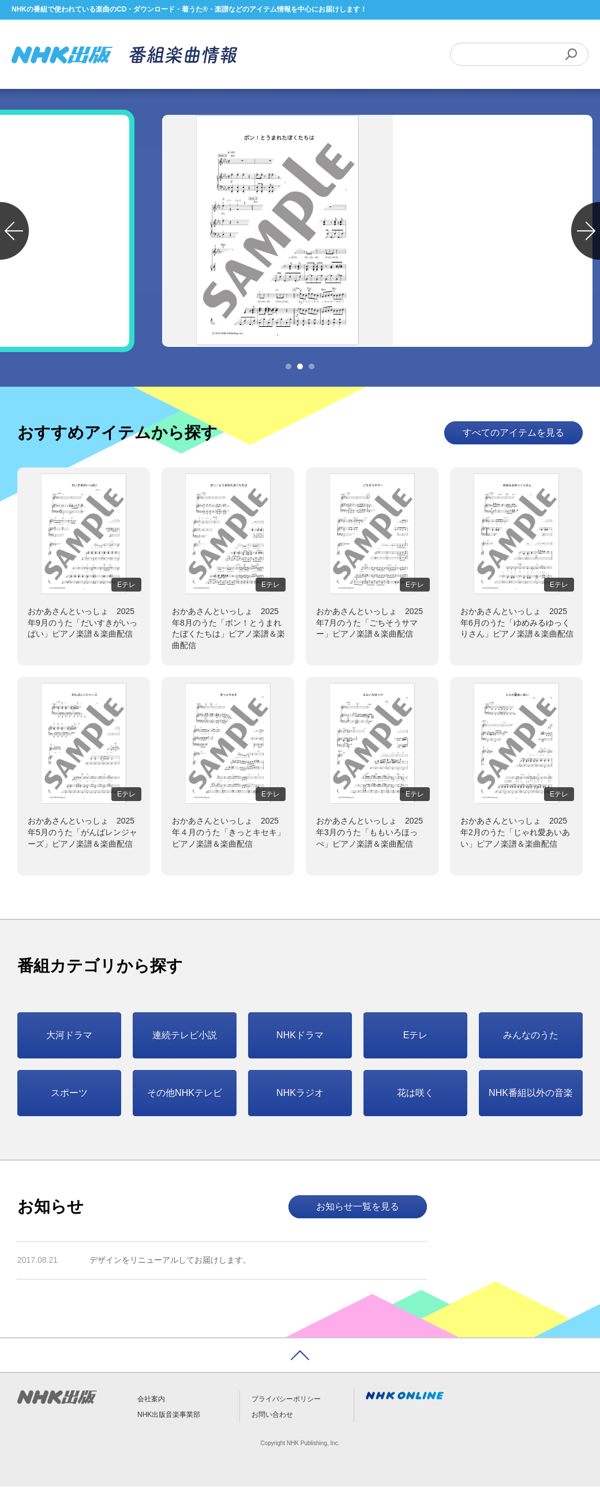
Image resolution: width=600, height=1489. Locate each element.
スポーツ (69, 1094)
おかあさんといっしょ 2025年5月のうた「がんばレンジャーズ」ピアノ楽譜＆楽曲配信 (82, 834)
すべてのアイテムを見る (513, 435)
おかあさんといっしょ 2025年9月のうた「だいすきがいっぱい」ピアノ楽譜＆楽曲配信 (82, 625)
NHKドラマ (300, 1037)
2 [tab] (300, 369)
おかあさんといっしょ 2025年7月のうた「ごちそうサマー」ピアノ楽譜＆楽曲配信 (369, 625)
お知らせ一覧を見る (357, 1208)
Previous (14, 233)
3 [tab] (311, 369)
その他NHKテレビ (184, 1094)
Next (585, 233)
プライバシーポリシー (286, 1401)
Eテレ (415, 1037)
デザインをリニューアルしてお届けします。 (170, 1262)
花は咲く (415, 1094)
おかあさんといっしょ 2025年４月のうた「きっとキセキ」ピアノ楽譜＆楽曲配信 (228, 834)
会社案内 (151, 1401)
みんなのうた (530, 1037)
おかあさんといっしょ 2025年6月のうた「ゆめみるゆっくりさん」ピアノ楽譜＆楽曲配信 (516, 625)
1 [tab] (288, 369)
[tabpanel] (300, 233)
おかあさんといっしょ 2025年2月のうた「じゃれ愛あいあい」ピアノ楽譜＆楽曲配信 (515, 834)
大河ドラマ (69, 1037)
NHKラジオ (300, 1094)
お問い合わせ (272, 1416)
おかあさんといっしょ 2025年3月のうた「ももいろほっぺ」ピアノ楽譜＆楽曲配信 (369, 834)
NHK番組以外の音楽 (531, 1094)
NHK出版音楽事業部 (168, 1416)
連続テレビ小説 (184, 1037)
